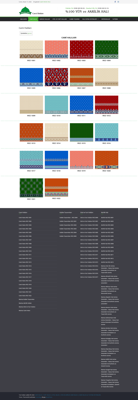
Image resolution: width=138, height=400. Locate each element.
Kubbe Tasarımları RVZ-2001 (68, 221)
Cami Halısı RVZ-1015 (25, 269)
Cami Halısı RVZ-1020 (25, 288)
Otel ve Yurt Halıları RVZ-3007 (89, 240)
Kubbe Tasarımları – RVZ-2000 (68, 217)
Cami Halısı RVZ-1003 (25, 225)
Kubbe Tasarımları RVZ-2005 (68, 236)
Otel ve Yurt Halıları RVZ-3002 (89, 225)
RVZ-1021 (31, 199)
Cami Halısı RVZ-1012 (25, 258)
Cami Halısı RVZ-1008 (25, 243)
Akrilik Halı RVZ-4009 (107, 247)
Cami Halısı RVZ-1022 (25, 295)
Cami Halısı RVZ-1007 (25, 240)
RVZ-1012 (107, 116)
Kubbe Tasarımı (74, 19)
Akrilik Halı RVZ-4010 (107, 251)
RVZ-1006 (56, 88)
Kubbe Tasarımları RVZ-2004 (68, 232)
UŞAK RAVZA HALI (45, 2)
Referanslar (105, 19)
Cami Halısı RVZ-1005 (25, 232)
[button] (98, 19)
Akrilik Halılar (45, 19)
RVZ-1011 (81, 116)
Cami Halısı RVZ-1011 (25, 255)
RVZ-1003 (81, 60)
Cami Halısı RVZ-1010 (25, 251)
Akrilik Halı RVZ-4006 (107, 236)
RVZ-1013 (31, 143)
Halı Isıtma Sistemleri (89, 19)
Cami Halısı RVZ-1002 (25, 221)
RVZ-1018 (56, 171)
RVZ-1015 (81, 143)
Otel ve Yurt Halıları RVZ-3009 (89, 247)
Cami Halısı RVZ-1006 (25, 236)
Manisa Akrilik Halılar (25, 303)
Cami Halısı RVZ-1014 (25, 266)
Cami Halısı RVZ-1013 (25, 262)
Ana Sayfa (23, 19)
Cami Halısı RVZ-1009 (25, 247)
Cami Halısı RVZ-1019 (25, 284)
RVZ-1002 (56, 60)
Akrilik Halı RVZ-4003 (107, 225)
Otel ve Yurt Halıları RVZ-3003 (89, 229)
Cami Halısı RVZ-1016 (25, 273)
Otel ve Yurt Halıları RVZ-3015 (89, 269)
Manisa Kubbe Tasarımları (26, 299)
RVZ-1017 (31, 171)
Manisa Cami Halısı (24, 310)
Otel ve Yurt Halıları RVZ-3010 (89, 251)
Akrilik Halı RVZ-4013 (107, 262)
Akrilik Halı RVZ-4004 (107, 229)
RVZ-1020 (107, 171)
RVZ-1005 (31, 88)
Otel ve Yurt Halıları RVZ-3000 (89, 217)
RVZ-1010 (56, 116)
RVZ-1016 (107, 143)
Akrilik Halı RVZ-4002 (107, 221)
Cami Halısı (33, 19)
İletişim (115, 19)
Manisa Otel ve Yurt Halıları (27, 307)
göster (29, 33)
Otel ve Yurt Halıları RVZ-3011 (89, 255)
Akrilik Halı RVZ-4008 (107, 243)
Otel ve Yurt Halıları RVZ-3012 (89, 258)
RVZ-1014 (56, 143)
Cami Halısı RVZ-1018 (25, 281)
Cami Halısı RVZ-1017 (25, 277)
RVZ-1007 (81, 88)
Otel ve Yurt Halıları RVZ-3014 (89, 266)
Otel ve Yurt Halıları (60, 19)
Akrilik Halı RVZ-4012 (107, 258)
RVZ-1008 (107, 88)
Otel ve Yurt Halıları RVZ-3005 (89, 232)
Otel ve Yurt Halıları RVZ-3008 (89, 243)
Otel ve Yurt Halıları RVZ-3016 (89, 273)
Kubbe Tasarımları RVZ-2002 (68, 225)
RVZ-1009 (31, 116)
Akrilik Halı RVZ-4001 (107, 217)
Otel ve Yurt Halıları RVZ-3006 (89, 236)
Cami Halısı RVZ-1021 (25, 292)
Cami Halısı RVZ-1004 (25, 229)
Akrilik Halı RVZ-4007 (107, 240)
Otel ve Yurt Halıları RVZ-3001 (89, 221)
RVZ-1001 (31, 60)
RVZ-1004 (107, 60)
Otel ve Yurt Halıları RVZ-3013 (89, 262)
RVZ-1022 (56, 198)
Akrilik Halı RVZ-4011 (107, 255)
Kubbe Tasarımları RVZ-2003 (68, 229)
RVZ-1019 (81, 171)
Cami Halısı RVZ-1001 (25, 217)
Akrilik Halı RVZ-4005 (107, 232)
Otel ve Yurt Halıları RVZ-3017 (89, 277)
